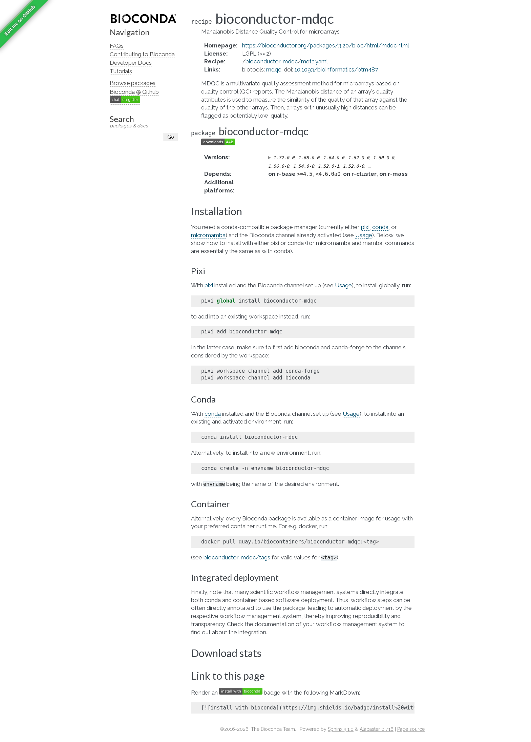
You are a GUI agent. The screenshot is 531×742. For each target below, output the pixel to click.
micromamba (208, 235)
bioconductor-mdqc (272, 61)
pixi (365, 227)
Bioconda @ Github (134, 91)
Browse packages (132, 83)
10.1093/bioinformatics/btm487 (336, 69)
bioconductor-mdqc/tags (237, 557)
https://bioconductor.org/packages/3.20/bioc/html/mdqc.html (325, 45)
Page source (411, 729)
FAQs (117, 45)
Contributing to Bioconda (142, 54)
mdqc (273, 69)
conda (380, 227)
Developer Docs (131, 62)
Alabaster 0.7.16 (377, 729)
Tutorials (121, 71)
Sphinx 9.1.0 (341, 729)
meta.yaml (314, 61)
